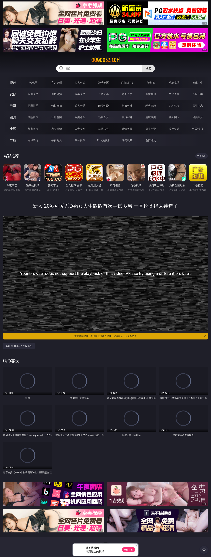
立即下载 (128, 549)
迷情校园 (127, 129)
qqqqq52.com (105, 60)
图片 (13, 117)
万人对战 (80, 82)
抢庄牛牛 (197, 82)
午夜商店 (56, 140)
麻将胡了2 (127, 82)
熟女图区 (174, 117)
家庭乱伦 (56, 129)
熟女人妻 (127, 94)
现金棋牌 (174, 82)
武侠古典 (103, 129)
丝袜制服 (150, 94)
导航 (13, 140)
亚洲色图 (56, 117)
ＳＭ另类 (197, 94)
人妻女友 (80, 129)
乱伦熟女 (174, 105)
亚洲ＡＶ (33, 94)
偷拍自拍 (56, 105)
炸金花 (151, 82)
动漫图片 (103, 117)
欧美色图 (80, 117)
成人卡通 (80, 105)
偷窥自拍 (33, 117)
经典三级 (150, 105)
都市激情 (33, 129)
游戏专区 (103, 82)
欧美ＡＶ (80, 94)
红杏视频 (127, 140)
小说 (13, 128)
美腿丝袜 (127, 117)
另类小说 (150, 129)
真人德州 (56, 82)
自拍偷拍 (56, 94)
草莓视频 (80, 140)
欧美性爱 (103, 105)
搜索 (148, 68)
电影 (13, 105)
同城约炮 (33, 140)
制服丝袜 (127, 105)
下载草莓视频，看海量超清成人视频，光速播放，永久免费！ (140, 336)
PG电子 (33, 82)
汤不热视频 (103, 140)
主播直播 (174, 94)
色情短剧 (150, 140)
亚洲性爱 (33, 105)
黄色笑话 (174, 129)
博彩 (13, 82)
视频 (13, 94)
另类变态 (197, 105)
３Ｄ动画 (103, 94)
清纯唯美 (150, 117)
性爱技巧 (197, 129)
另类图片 (197, 117)
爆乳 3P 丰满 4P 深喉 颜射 (18, 346)
